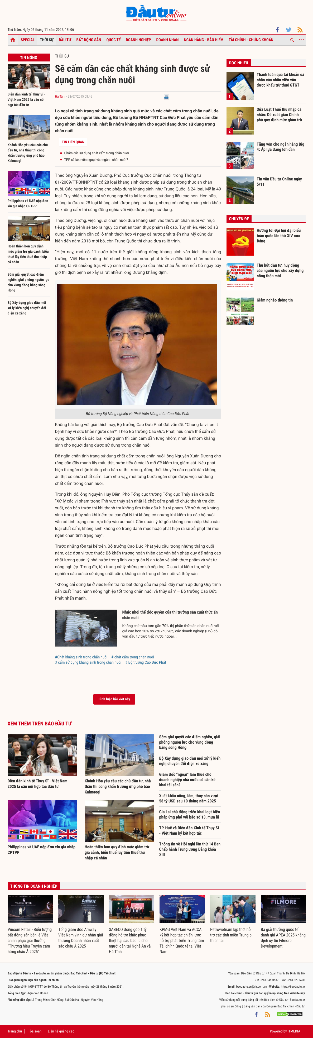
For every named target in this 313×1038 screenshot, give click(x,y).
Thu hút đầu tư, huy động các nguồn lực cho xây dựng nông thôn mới (280, 270)
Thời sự (46, 39)
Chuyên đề (239, 218)
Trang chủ (15, 1031)
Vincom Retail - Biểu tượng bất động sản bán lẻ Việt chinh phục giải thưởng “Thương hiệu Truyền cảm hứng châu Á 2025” (30, 940)
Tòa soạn (34, 1031)
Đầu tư (65, 39)
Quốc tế (114, 39)
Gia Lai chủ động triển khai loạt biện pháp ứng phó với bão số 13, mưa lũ (189, 814)
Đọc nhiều (238, 62)
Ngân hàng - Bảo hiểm (203, 39)
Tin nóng (28, 57)
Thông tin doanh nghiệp (33, 886)
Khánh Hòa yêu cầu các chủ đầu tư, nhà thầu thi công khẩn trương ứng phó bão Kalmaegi (118, 786)
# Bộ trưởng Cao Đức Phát (145, 662)
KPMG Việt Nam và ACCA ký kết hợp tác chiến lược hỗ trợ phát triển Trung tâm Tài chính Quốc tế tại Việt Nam (182, 940)
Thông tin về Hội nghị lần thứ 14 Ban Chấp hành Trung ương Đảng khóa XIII (190, 849)
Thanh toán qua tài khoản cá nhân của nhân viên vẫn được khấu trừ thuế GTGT (280, 79)
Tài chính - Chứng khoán (251, 39)
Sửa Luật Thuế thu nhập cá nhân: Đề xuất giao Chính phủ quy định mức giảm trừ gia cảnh (279, 114)
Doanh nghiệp (138, 39)
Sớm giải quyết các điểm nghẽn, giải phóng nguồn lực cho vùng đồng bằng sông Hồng (189, 742)
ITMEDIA (294, 1031)
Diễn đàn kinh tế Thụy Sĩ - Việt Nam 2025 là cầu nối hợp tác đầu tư (27, 99)
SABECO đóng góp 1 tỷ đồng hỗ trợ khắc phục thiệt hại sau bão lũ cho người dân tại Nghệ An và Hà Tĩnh (130, 940)
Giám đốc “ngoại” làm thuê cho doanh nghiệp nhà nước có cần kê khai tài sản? (187, 779)
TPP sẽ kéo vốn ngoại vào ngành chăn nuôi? (96, 160)
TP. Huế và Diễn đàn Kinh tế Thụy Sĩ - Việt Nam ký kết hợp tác (189, 830)
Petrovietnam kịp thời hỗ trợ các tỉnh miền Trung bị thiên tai (231, 935)
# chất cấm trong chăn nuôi (132, 657)
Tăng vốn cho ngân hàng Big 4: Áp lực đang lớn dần (281, 147)
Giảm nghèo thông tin (275, 300)
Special (28, 39)
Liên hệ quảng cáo (61, 1031)
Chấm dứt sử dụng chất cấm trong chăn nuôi (96, 153)
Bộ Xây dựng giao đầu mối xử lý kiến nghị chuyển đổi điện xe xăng (27, 308)
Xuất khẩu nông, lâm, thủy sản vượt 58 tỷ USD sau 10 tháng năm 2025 (189, 798)
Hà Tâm (60, 97)
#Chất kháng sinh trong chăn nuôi (81, 657)
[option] (30, 925)
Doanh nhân (167, 39)
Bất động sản (88, 39)
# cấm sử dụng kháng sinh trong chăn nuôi (88, 662)
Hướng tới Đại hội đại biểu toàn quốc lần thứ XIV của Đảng (279, 235)
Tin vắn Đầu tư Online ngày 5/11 (279, 181)
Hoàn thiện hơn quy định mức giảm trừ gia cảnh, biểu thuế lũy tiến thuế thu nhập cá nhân (117, 852)
